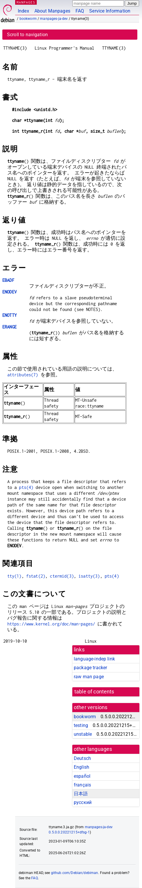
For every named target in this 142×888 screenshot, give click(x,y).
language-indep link (94, 659)
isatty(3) (89, 576)
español (82, 776)
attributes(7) (22, 374)
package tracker (90, 667)
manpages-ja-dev (54, 19)
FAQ (80, 11)
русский (83, 802)
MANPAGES (26, 2)
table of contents (94, 692)
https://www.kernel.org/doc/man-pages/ (51, 623)
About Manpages (52, 11)
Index (23, 11)
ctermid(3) (62, 576)
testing (81, 725)
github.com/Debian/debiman (74, 873)
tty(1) (14, 576)
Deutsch (82, 758)
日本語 (81, 793)
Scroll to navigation (27, 34)
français (82, 785)
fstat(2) (35, 576)
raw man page (89, 676)
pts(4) (26, 487)
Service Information (109, 11)
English (81, 767)
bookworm (28, 19)
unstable (83, 734)
